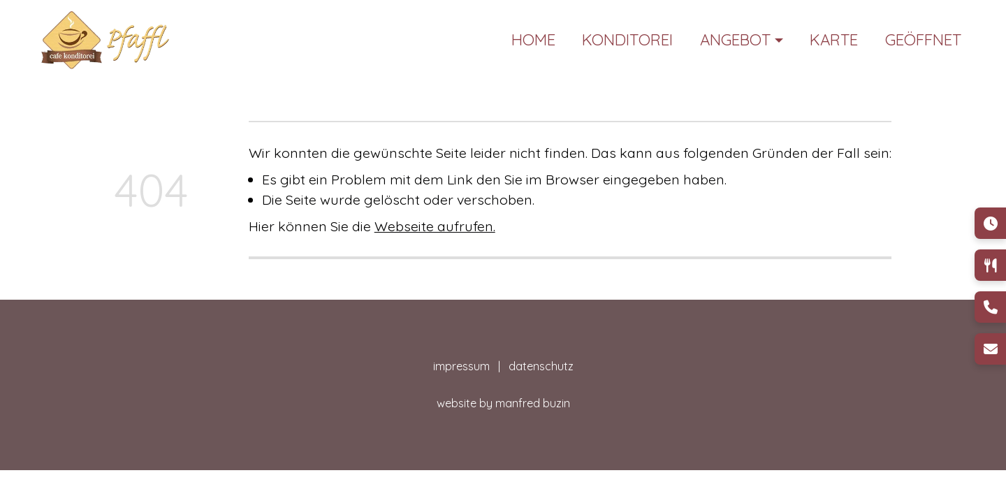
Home (533, 40)
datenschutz (541, 366)
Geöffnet (923, 40)
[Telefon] (990, 307)
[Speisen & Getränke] (990, 265)
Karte (834, 40)
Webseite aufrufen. (434, 226)
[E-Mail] (990, 349)
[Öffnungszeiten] (990, 223)
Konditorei (627, 40)
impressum (464, 366)
